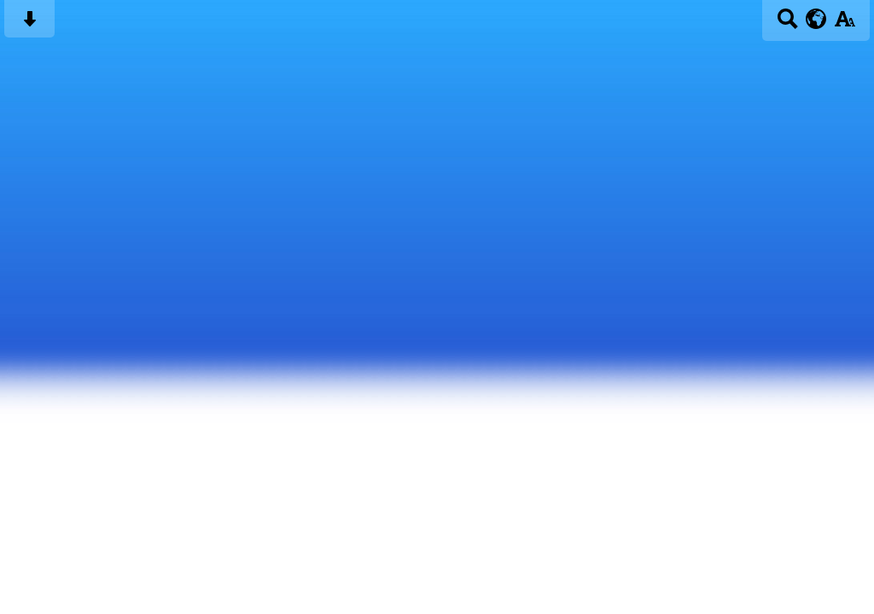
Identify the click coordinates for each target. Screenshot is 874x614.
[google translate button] (816, 19)
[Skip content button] (29, 24)
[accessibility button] (844, 24)
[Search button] (787, 24)
